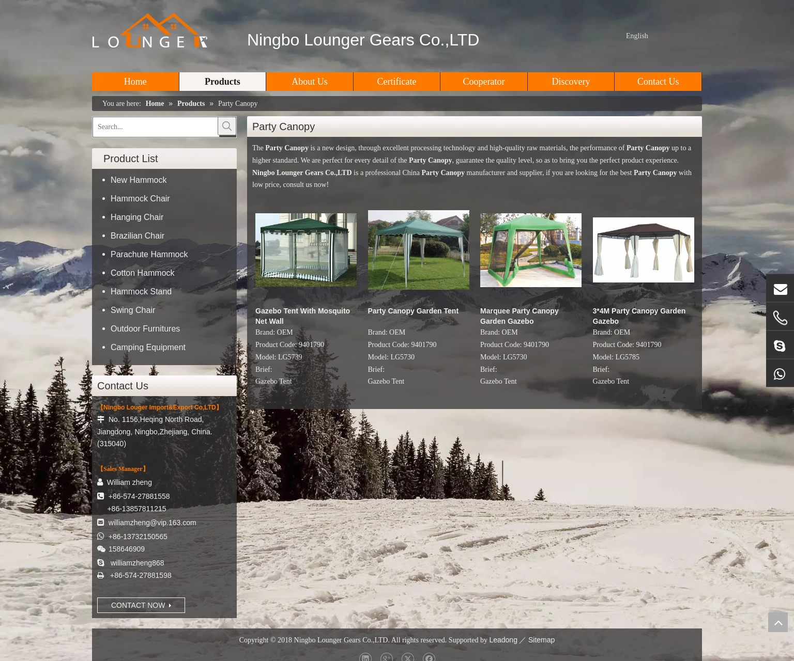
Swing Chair (133, 310)
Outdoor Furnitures (145, 328)
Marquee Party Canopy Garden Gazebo (519, 316)
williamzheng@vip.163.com (152, 522)
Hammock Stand (141, 291)
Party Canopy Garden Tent (413, 311)
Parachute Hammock (149, 254)
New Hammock (138, 180)
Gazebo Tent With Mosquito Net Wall (302, 316)
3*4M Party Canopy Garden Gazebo (639, 316)
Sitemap (541, 640)
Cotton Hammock (143, 273)
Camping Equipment (148, 347)
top (778, 622)
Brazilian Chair (137, 235)
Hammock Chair (140, 198)
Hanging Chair (137, 217)
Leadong (503, 640)
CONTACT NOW (141, 605)
